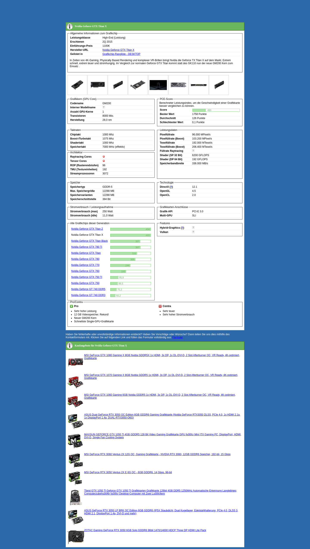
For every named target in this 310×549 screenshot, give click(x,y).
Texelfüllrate (167, 142)
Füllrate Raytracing (171, 150)
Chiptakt (75, 134)
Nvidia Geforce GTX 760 (85, 271)
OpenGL (165, 190)
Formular (177, 337)
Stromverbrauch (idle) (83, 215)
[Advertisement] (144, 11)
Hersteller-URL (79, 49)
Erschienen (77, 41)
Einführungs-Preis (81, 45)
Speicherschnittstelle (83, 199)
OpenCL (165, 195)
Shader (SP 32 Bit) (171, 155)
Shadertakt (77, 142)
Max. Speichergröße (82, 190)
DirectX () (166, 186)
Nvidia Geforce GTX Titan (86, 252)
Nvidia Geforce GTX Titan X (118, 49)
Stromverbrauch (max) (84, 211)
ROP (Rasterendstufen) (84, 165)
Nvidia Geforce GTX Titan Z (87, 228)
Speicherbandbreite (172, 163)
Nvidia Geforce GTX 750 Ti (86, 277)
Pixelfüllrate (167, 134)
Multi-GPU (166, 215)
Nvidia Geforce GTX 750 (85, 283)
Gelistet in (76, 54)
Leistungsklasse (80, 37)
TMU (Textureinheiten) (83, 169)
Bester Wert (167, 114)
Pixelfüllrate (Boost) (172, 138)
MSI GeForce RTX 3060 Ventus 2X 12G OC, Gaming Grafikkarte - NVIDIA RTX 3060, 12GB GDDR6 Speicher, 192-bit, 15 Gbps (157, 454)
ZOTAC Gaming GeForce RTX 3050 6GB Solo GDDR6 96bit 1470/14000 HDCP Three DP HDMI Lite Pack (145, 530)
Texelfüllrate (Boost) (172, 146)
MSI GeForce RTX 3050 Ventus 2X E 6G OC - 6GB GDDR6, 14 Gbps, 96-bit (128, 472)
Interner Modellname (82, 107)
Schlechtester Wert (171, 122)
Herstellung (77, 119)
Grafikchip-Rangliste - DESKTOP (121, 54)
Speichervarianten (81, 195)
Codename (76, 103)
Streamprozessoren (82, 173)
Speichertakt (78, 146)
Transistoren (78, 115)
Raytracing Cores (80, 156)
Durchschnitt (168, 118)
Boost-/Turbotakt (80, 138)
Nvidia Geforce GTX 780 (85, 259)
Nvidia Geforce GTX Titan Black (89, 240)
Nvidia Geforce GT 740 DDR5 (88, 289)
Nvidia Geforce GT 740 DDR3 (88, 295)
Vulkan (164, 232)
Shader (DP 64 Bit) (171, 159)
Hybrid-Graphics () (172, 227)
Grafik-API (166, 211)
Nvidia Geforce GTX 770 (85, 265)
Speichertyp (77, 186)
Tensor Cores (78, 161)
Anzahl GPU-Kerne (81, 111)
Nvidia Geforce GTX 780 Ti (86, 246)
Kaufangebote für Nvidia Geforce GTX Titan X (101, 345)
